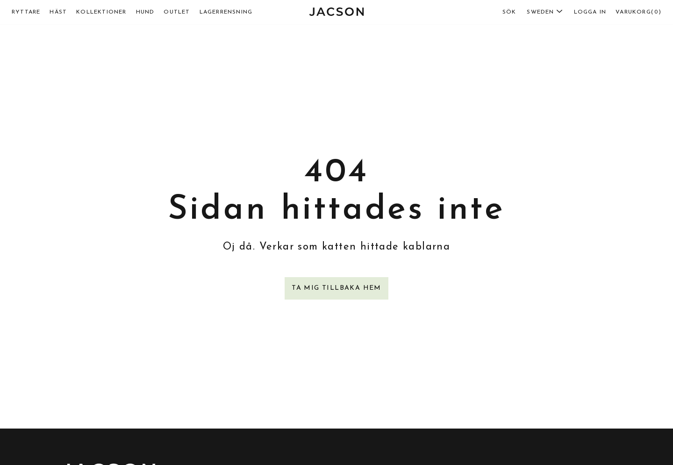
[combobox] (528, 12)
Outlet (177, 12)
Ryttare (26, 12)
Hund (145, 12)
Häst (58, 12)
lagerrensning (226, 12)
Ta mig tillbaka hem (336, 288)
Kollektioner (101, 12)
